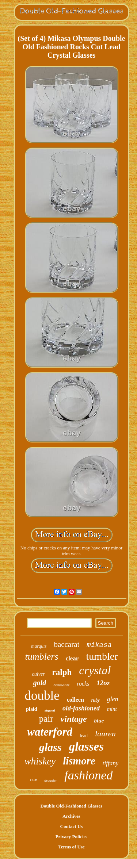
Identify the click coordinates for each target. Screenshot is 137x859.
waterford (49, 731)
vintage (74, 719)
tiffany (110, 763)
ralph (62, 672)
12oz (103, 683)
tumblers (41, 656)
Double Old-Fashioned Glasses (72, 806)
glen (112, 699)
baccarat (66, 644)
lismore (79, 761)
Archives (71, 816)
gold (39, 683)
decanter (50, 780)
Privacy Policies (72, 836)
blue (99, 721)
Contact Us (71, 826)
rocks (83, 683)
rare (33, 779)
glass (50, 747)
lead (84, 735)
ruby (95, 700)
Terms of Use (71, 847)
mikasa (99, 645)
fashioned (88, 775)
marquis (38, 646)
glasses (86, 746)
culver (38, 674)
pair (46, 719)
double (41, 696)
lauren (105, 733)
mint (112, 709)
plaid (31, 709)
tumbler (102, 656)
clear (72, 658)
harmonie (61, 685)
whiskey (40, 761)
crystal (95, 670)
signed (50, 710)
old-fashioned (81, 708)
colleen (75, 700)
